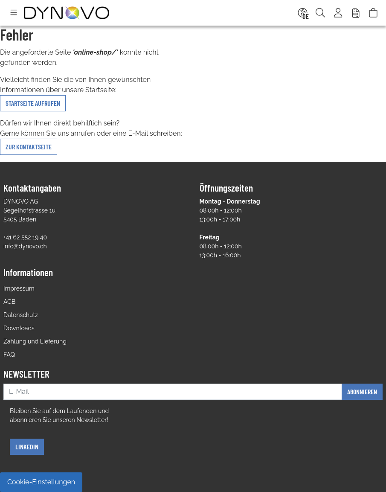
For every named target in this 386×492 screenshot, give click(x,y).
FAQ (9, 354)
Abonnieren (362, 391)
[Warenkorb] (373, 12)
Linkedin (26, 447)
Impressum (19, 288)
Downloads (19, 328)
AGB (9, 301)
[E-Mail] (172, 392)
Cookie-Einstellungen (41, 482)
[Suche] (320, 12)
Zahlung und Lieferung (35, 341)
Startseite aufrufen (33, 103)
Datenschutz (20, 315)
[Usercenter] (338, 12)
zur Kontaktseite (29, 147)
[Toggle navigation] (13, 12)
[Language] (302, 12)
